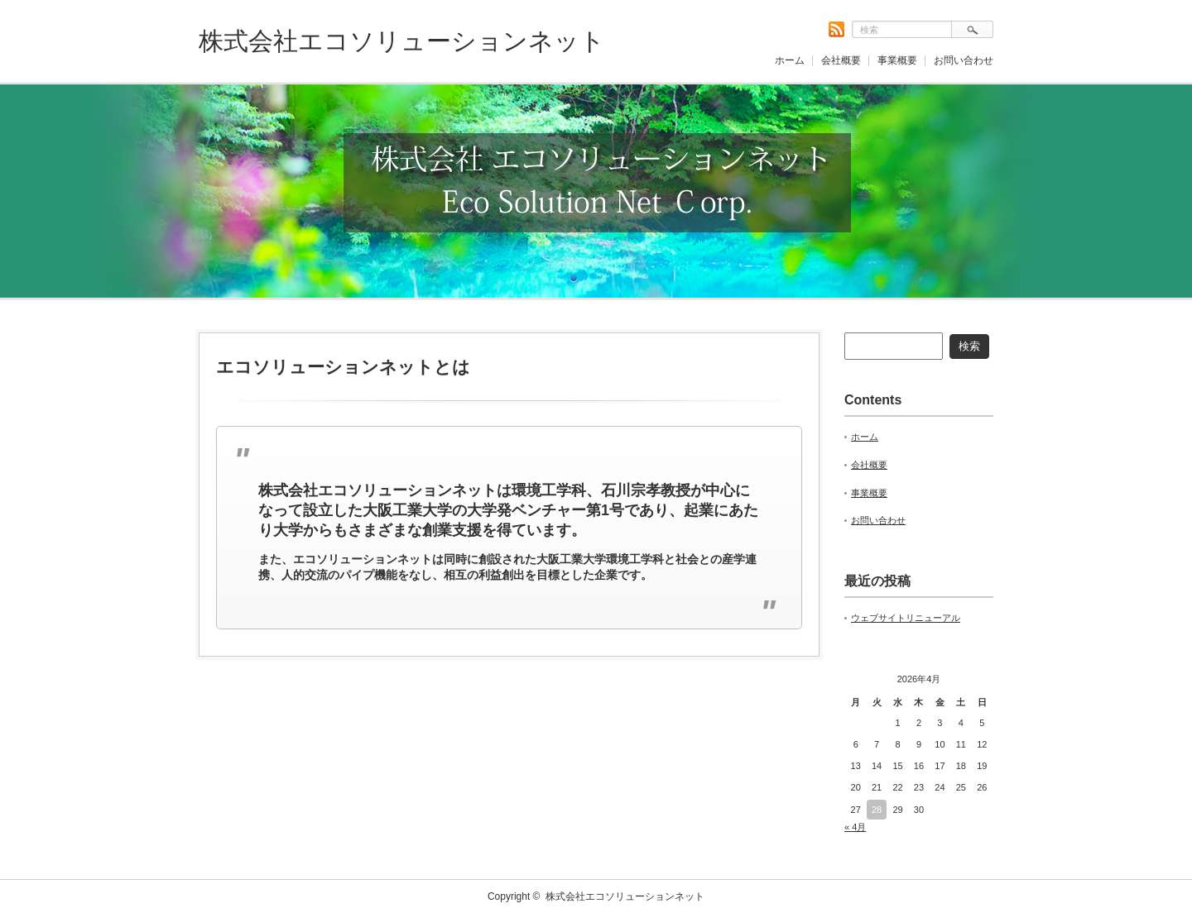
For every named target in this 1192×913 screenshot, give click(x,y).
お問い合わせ (963, 60)
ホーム (790, 60)
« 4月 (855, 827)
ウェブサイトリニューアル (905, 618)
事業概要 (897, 60)
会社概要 (841, 60)
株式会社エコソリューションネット (402, 41)
